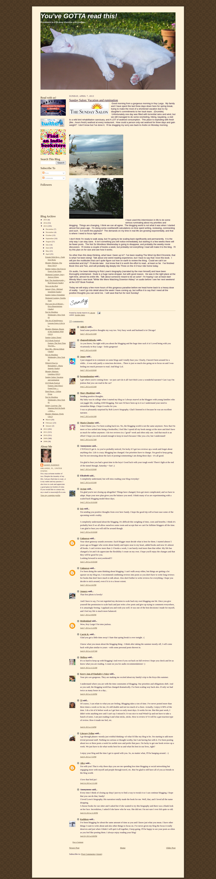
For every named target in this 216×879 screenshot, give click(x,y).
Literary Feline (87, 733)
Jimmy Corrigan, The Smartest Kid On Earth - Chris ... (55, 408)
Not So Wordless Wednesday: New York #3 (55, 314)
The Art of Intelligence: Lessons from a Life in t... (55, 323)
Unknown (84, 538)
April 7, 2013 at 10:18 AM (88, 532)
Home (123, 848)
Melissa (83, 657)
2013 (45, 226)
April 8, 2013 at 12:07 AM (88, 651)
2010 (45, 435)
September (50, 238)
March (48, 420)
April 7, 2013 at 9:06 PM (88, 615)
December (50, 229)
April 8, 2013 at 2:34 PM (88, 727)
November (50, 232)
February (49, 423)
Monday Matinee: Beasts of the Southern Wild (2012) (54, 331)
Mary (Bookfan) (87, 393)
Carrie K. (84, 634)
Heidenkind (85, 621)
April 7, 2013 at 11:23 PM (88, 628)
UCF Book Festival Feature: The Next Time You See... (55, 343)
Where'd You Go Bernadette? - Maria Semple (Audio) (54, 365)
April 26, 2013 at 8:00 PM (88, 836)
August (49, 241)
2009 (45, 438)
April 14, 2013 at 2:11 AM (88, 783)
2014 (45, 223)
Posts (45, 173)
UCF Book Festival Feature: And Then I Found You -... (54, 385)
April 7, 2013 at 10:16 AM (88, 502)
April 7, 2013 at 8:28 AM (88, 370)
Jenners (83, 591)
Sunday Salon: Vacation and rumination (93, 100)
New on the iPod (51, 286)
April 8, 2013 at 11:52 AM (88, 668)
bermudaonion (87, 376)
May (48, 251)
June (48, 248)
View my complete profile (50, 495)
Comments (47, 178)
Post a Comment (78, 842)
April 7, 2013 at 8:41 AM (88, 416)
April (48, 254)
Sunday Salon (80, 315)
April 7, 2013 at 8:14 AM (88, 350)
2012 (45, 429)
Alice (82, 763)
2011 (45, 432)
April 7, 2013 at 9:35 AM (88, 482)
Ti (81, 700)
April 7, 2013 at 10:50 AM (88, 562)
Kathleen (84, 819)
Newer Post (74, 848)
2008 (45, 441)
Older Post (171, 848)
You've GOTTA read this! (78, 16)
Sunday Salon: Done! (53, 337)
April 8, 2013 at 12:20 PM (88, 694)
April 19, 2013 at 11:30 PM (89, 813)
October (49, 235)
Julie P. (83, 327)
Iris (82, 508)
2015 (45, 220)
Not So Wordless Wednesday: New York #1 (55, 399)
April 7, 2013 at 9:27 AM (88, 440)
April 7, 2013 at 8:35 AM (88, 387)
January (49, 426)
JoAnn (83, 489)
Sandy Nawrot (51, 465)
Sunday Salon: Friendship (55, 295)
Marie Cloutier (87, 422)
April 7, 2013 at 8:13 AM (88, 334)
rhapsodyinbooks (88, 340)
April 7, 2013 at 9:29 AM (88, 469)
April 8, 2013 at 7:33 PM (88, 757)
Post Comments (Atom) (91, 854)
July (47, 245)
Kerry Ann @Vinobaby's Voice (94, 674)
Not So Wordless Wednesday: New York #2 (55, 357)
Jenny (83, 356)
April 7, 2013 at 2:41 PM (88, 585)
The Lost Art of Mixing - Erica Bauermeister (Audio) (54, 306)
